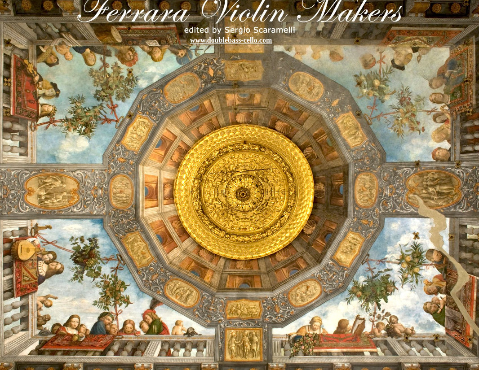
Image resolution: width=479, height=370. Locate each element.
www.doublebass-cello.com (231, 40)
